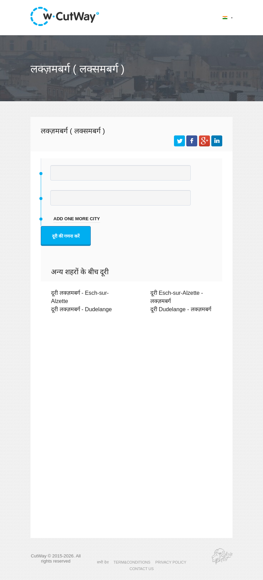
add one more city (76, 218)
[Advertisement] (131, 377)
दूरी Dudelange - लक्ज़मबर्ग (180, 309)
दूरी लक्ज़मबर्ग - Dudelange (81, 309)
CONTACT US (141, 569)
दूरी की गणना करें (65, 236)
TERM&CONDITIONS (131, 562)
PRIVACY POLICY (170, 562)
